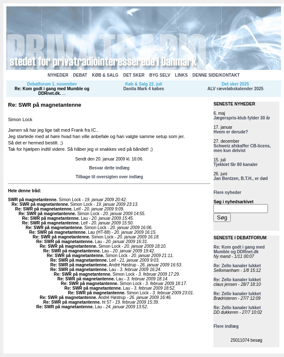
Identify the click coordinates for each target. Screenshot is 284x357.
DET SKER (134, 75)
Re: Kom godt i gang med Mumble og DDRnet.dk (52, 91)
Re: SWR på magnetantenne (39, 204)
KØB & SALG (105, 75)
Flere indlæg (225, 326)
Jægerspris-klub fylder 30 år (241, 118)
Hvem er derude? (230, 132)
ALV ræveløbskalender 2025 (236, 88)
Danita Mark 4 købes (143, 88)
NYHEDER (58, 75)
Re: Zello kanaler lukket (237, 265)
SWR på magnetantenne (32, 199)
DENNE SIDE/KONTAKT (216, 75)
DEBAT (80, 75)
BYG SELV (159, 75)
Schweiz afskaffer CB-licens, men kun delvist (242, 148)
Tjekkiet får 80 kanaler (235, 164)
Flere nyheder (227, 192)
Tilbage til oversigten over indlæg (109, 176)
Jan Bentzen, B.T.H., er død (240, 178)
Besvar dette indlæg (109, 168)
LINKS (181, 75)
